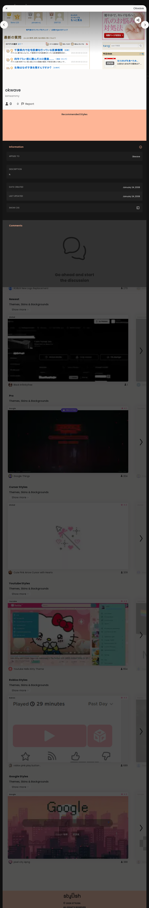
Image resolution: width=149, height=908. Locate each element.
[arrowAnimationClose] (4, 25)
